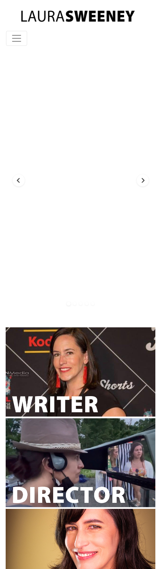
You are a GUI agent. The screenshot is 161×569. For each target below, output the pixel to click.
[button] (18, 180)
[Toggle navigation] (16, 38)
